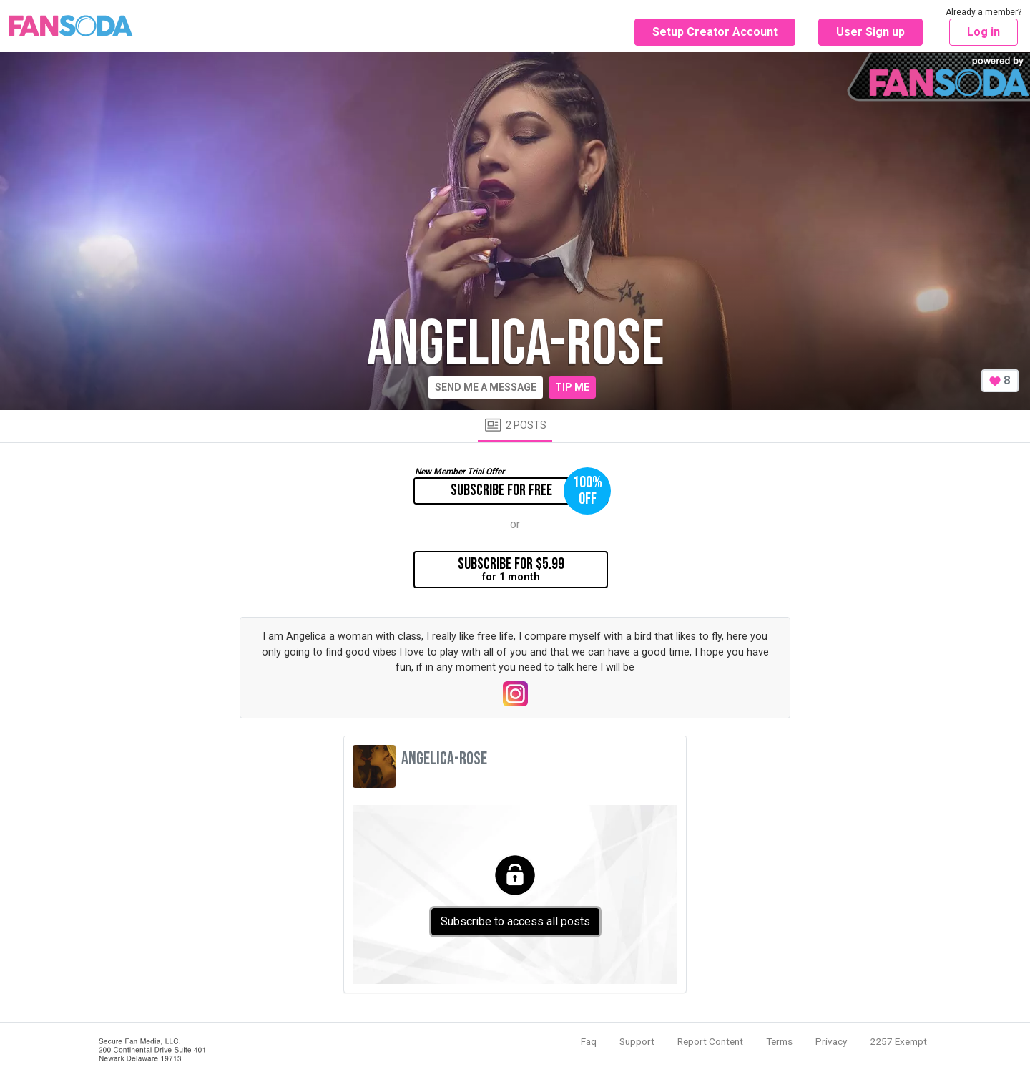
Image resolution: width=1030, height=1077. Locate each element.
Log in (983, 32)
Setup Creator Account (715, 32)
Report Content (710, 1041)
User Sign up (870, 32)
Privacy (831, 1041)
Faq (589, 1041)
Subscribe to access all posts (515, 921)
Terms (779, 1041)
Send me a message (485, 387)
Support (636, 1041)
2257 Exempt (898, 1041)
